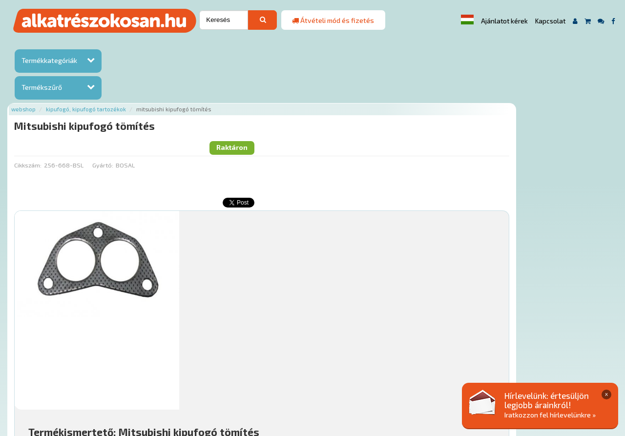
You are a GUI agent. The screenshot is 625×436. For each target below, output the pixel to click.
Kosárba (556, 318)
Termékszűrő (41, 87)
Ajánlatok (133, 377)
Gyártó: (204, 85)
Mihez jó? (314, 291)
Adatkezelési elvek (479, 377)
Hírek (195, 377)
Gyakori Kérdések (303, 377)
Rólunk (167, 377)
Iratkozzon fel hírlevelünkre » (550, 415)
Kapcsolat (550, 21)
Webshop (125, 45)
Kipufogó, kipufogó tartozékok (188, 45)
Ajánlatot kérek (504, 21)
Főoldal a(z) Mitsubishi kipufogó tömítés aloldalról (194, 346)
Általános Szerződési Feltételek (389, 377)
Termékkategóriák (49, 60)
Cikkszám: (129, 85)
